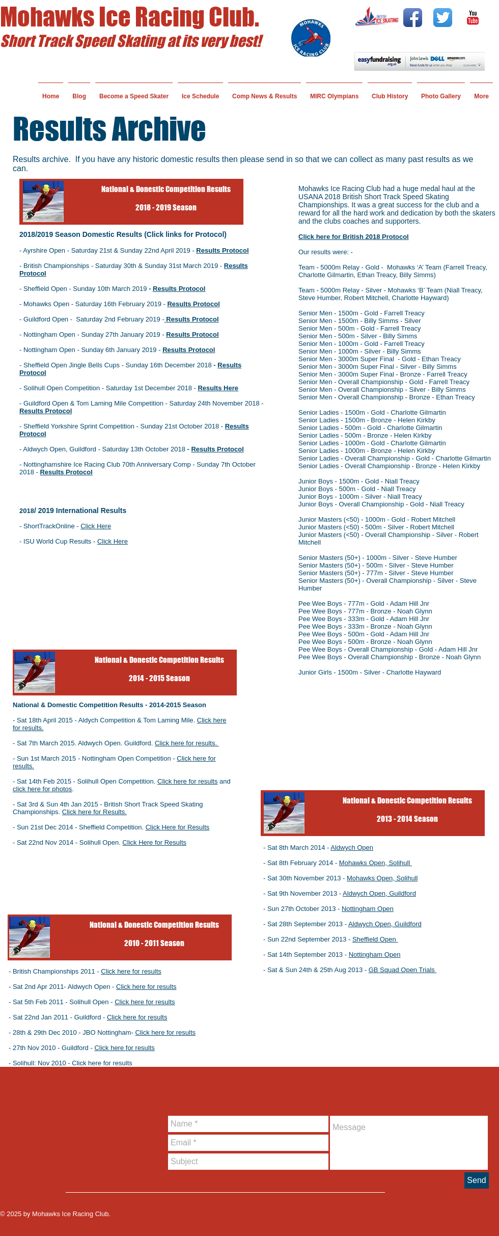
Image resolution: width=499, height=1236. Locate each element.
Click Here (112, 541)
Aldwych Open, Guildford (379, 893)
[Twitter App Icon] (442, 17)
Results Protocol (179, 288)
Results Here (218, 388)
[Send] (476, 1180)
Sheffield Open (375, 939)
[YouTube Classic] (472, 17)
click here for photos (42, 789)
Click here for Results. (94, 812)
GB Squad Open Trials (403, 970)
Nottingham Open (368, 908)
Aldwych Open (351, 847)
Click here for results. (187, 743)
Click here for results (187, 781)
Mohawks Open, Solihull (375, 863)
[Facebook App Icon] (412, 17)
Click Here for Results (178, 827)
